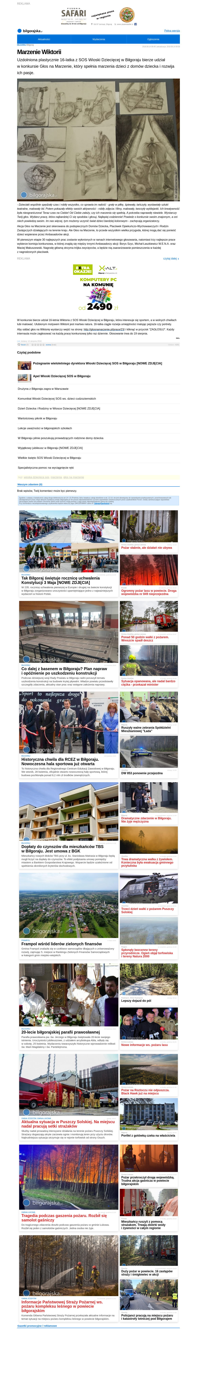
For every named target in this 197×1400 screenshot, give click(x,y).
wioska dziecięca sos (36, 477)
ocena (51, 345)
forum (25, 345)
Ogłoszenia (153, 39)
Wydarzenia (99, 39)
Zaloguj (97, 503)
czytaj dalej (171, 258)
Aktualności (44, 39)
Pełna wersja (172, 30)
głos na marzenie (73, 477)
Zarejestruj (105, 503)
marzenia (56, 477)
